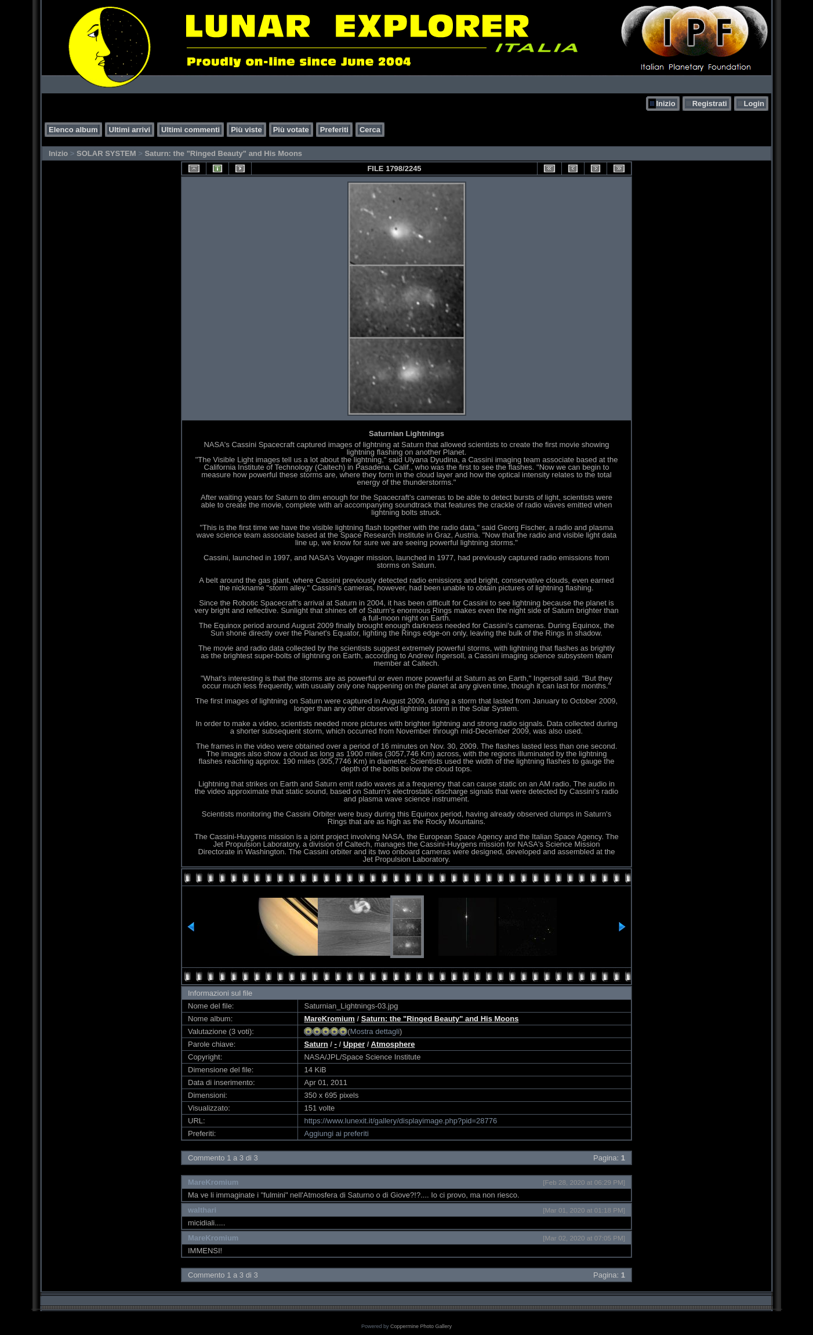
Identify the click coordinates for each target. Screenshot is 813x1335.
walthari (202, 1210)
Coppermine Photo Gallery (421, 1326)
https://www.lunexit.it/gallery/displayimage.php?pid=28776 (400, 1120)
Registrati (709, 103)
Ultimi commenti (190, 129)
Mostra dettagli (375, 1031)
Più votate (291, 129)
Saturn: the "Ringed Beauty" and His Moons (223, 153)
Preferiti (334, 129)
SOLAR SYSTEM (106, 153)
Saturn (316, 1044)
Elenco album (73, 129)
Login (754, 103)
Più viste (246, 129)
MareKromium (329, 1018)
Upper (354, 1044)
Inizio (665, 103)
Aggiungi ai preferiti (336, 1133)
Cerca (370, 129)
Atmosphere (393, 1044)
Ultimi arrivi (130, 129)
